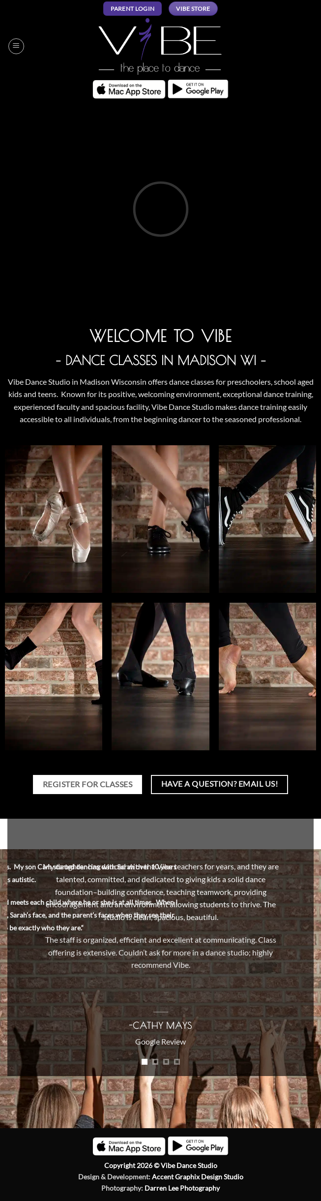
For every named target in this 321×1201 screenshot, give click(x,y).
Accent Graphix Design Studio (197, 1176)
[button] (16, 46)
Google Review (160, 1041)
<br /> (160, 209)
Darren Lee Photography (182, 1188)
